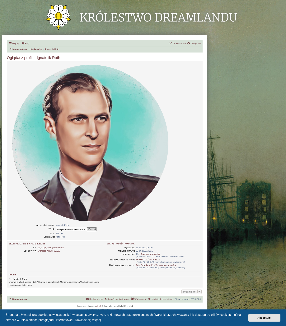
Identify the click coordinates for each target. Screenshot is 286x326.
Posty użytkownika (150, 254)
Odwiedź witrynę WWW (49, 251)
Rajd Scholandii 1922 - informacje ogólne (156, 265)
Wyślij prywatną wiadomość (51, 247)
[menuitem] (25, 43)
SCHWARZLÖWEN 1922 (148, 259)
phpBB (99, 306)
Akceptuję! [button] (264, 317)
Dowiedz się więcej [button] (88, 320)
